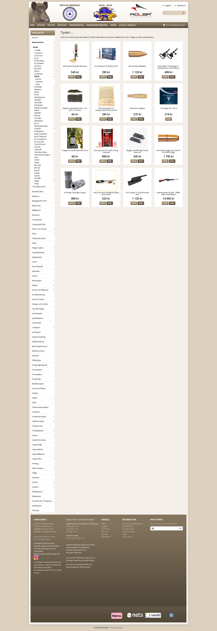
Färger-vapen (43, 247)
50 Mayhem (39, 131)
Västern (43, 487)
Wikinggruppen (116, 627)
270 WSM (44, 87)
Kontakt (62, 25)
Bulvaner (36, 215)
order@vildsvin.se (48, 531)
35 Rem (44, 115)
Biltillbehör (36, 210)
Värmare (35, 477)
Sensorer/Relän (39, 388)
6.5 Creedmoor (44, 139)
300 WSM (44, 102)
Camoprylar (37, 219)
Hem (32, 25)
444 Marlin (44, 121)
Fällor (34, 243)
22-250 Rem (44, 63)
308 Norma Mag (44, 108)
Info (71, 77)
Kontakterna (127, 526)
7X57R (44, 160)
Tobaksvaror (37, 426)
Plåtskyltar (36, 360)
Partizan (39, 81)
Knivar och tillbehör (43, 290)
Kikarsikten (43, 280)
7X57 (44, 157)
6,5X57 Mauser (44, 136)
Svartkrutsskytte (43, 416)
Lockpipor (43, 327)
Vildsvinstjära (43, 468)
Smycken (36, 412)
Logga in (166, 5)
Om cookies (127, 536)
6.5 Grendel (44, 141)
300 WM (44, 100)
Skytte (43, 398)
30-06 (44, 92)
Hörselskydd (37, 266)
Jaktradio (36, 271)
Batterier (35, 196)
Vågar (34, 473)
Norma (38, 79)
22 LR (44, 58)
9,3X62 (44, 173)
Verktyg (35, 463)
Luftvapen (36, 332)
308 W (44, 110)
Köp (78, 77)
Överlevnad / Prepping (43, 501)
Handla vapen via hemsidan (46, 546)
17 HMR (44, 50)
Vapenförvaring (38, 440)
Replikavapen (38, 383)
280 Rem (44, 89)
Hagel (44, 181)
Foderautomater (39, 238)
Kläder (43, 285)
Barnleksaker (37, 191)
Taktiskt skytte (43, 421)
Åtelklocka (36, 496)
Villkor (41, 25)
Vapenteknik (37, 449)
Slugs (36, 183)
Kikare (35, 276)
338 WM (44, 113)
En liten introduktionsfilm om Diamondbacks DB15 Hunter (79, 565)
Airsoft (35, 37)
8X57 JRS (44, 165)
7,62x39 (44, 147)
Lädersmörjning (38, 337)
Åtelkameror (37, 491)
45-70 (44, 123)
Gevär (44, 47)
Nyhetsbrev (106, 536)
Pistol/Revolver (44, 186)
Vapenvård (43, 459)
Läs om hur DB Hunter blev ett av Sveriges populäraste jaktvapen (80, 559)
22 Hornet (44, 55)
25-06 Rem (44, 74)
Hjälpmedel (37, 257)
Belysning (36, 205)
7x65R (44, 162)
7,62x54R (44, 149)
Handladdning (43, 252)
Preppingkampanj (39, 365)
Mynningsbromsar (39, 346)
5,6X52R (44, 128)
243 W (44, 71)
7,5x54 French (44, 144)
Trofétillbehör (43, 430)
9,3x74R (44, 178)
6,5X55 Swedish (44, 134)
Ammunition (43, 42)
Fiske (43, 233)
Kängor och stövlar (40, 304)
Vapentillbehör (43, 454)
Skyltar (35, 393)
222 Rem (44, 66)
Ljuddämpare (37, 318)
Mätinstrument (38, 351)
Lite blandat (37, 313)
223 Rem (44, 68)
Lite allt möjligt (127, 25)
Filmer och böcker (43, 229)
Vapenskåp (37, 444)
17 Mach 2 (44, 53)
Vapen (113, 25)
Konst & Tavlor (38, 299)
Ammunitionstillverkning (132, 523)
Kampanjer (36, 505)
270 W (44, 76)
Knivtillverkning (38, 294)
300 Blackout (44, 97)
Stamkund (180, 5)
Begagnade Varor (39, 201)
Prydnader (36, 379)
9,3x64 (36, 175)
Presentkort (37, 369)
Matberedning (38, 341)
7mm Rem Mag (44, 152)
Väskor (43, 482)
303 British (44, 105)
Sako (38, 84)
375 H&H (44, 118)
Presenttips (37, 374)
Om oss (51, 25)
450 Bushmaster (44, 126)
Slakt (34, 402)
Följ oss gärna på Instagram (47, 554)
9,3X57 (44, 170)
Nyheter (35, 355)
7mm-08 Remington (44, 155)
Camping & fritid (38, 224)
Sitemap (35, 510)
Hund (34, 261)
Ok (180, 528)
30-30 (44, 94)
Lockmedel (36, 322)
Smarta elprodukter (40, 407)
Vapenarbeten (76, 25)
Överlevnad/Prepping (97, 25)
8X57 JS (44, 168)
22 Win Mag (44, 60)
